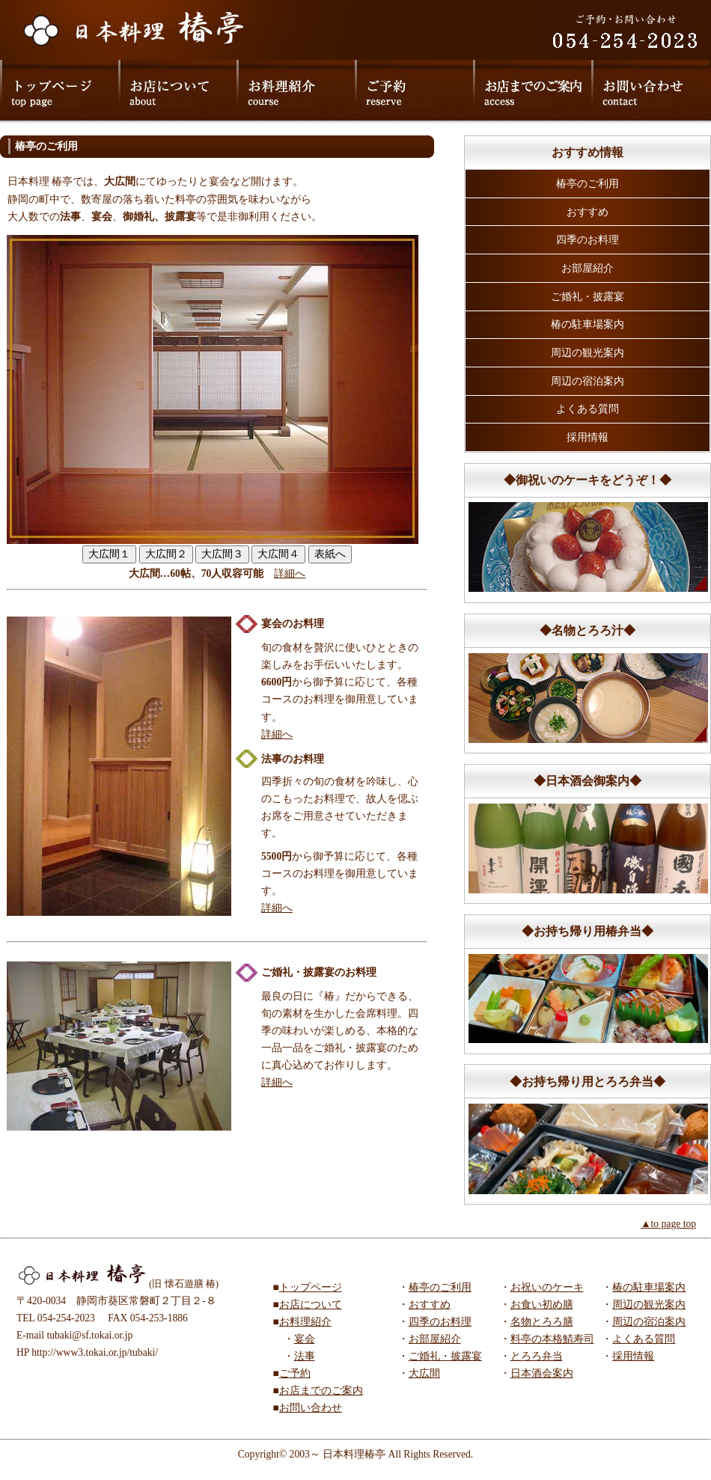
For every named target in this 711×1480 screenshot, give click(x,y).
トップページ (310, 1287)
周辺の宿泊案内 (587, 381)
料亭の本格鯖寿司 (552, 1339)
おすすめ (587, 212)
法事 (304, 1356)
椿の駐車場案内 (587, 324)
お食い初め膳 (541, 1304)
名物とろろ (536, 1321)
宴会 (304, 1339)
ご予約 (295, 1373)
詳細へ (289, 573)
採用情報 (587, 437)
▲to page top (668, 1223)
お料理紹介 (305, 1321)
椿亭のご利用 (587, 183)
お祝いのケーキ (547, 1287)
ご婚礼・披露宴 (587, 296)
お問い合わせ (310, 1407)
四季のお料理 (587, 239)
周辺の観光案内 (587, 352)
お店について (310, 1304)
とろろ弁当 (536, 1356)
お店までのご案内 (321, 1390)
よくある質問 (587, 409)
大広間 (424, 1373)
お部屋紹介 (587, 268)
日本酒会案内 (541, 1373)
